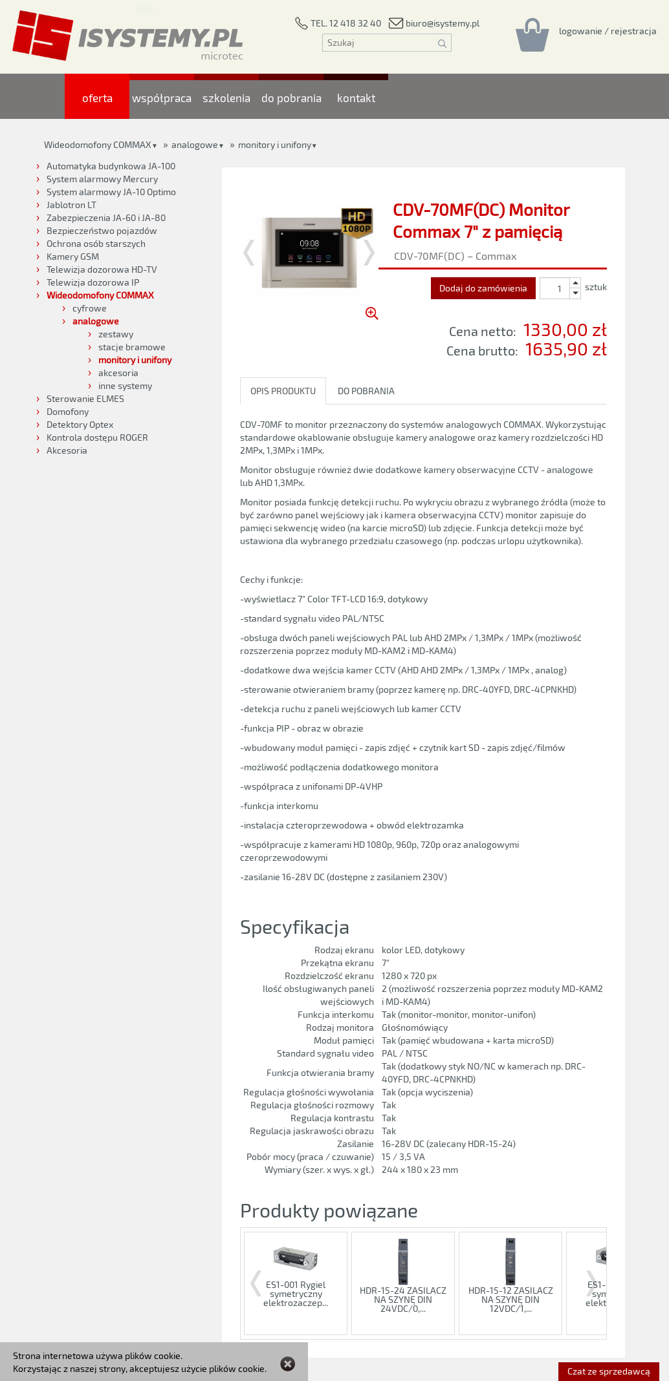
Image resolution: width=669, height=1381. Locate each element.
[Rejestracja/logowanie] (608, 30)
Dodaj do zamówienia (483, 287)
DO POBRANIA (366, 390)
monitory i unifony (274, 144)
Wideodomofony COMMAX (97, 144)
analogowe (194, 144)
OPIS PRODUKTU (283, 390)
